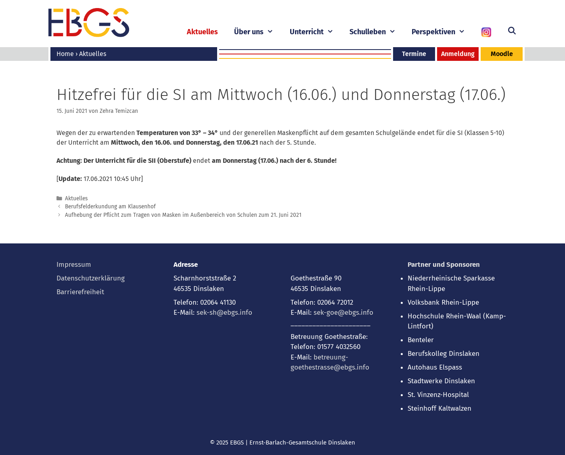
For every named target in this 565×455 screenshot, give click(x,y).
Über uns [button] (257, 32)
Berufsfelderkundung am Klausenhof (110, 206)
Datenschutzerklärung (90, 278)
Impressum (73, 264)
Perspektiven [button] (442, 32)
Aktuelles (202, 31)
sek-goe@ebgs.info (343, 312)
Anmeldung (458, 54)
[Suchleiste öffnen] (512, 31)
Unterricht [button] (315, 32)
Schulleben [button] (376, 32)
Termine (414, 54)
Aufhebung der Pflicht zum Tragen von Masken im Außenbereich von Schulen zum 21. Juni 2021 (183, 215)
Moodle (502, 54)
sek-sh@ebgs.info (224, 312)
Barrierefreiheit (80, 292)
